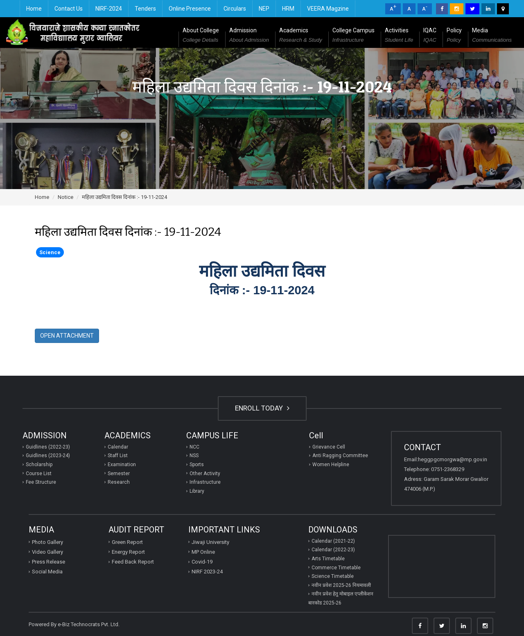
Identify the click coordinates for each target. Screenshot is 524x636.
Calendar (118, 447)
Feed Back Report (133, 562)
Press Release (48, 562)
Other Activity (205, 473)
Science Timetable (333, 576)
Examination (122, 464)
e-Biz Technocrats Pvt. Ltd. (89, 624)
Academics (300, 36)
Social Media (47, 571)
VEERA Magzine (328, 8)
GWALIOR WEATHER (442, 566)
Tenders (145, 8)
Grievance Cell (328, 447)
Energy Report (128, 552)
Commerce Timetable (336, 568)
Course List (39, 473)
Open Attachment (67, 335)
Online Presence (190, 8)
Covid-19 (202, 562)
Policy (454, 36)
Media (492, 36)
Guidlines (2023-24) (48, 455)
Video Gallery (47, 552)
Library (197, 491)
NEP (264, 8)
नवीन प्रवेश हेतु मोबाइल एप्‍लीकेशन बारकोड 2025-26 (340, 598)
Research (119, 482)
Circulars (235, 8)
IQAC (429, 36)
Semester (119, 473)
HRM (288, 8)
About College (201, 36)
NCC (194, 447)
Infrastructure (205, 482)
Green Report (127, 542)
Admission (249, 36)
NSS (194, 455)
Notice (65, 197)
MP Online (203, 552)
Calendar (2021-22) (333, 541)
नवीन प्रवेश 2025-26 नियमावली (341, 585)
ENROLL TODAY (262, 408)
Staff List (118, 455)
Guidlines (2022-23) (48, 447)
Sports (197, 464)
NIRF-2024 (108, 8)
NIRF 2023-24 (207, 571)
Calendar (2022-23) (333, 550)
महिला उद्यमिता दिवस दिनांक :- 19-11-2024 (124, 197)
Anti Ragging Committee (340, 455)
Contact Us (68, 8)
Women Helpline (330, 464)
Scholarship (39, 464)
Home (34, 8)
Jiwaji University (210, 542)
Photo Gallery (47, 542)
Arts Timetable (328, 559)
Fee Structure (41, 482)
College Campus (353, 36)
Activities (399, 36)
